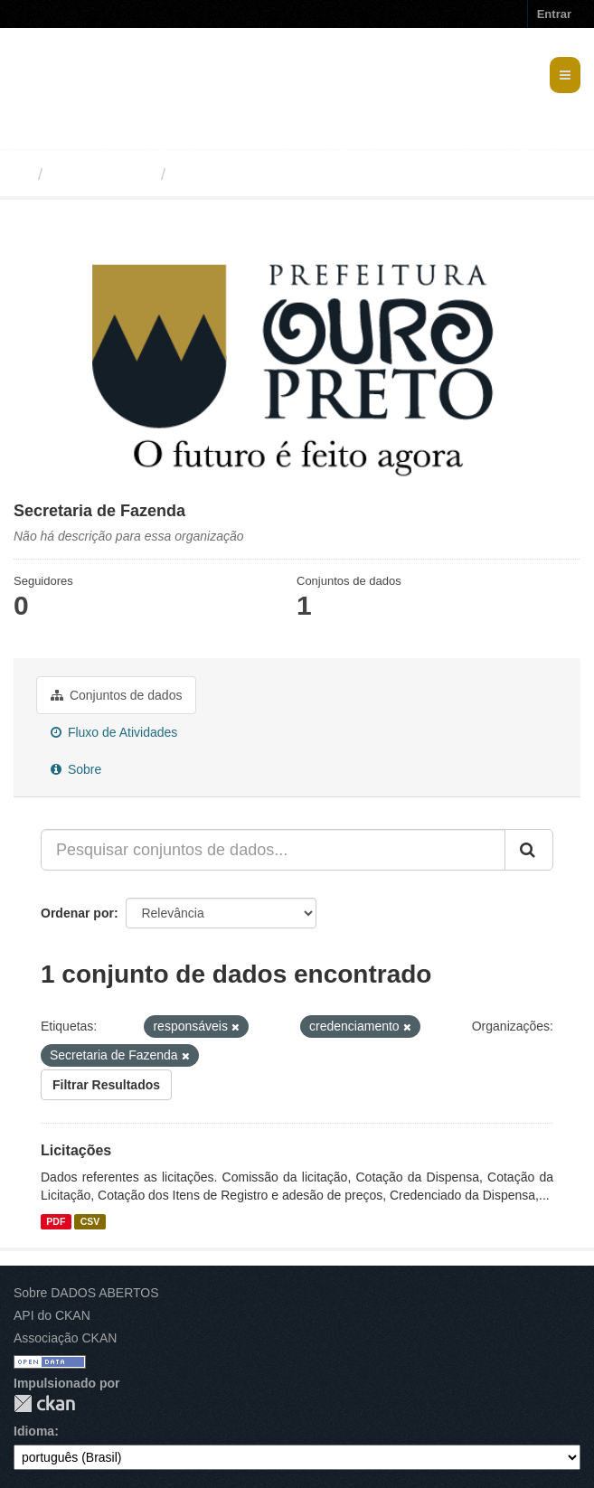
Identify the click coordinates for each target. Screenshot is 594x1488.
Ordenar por (77, 913)
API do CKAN (52, 1315)
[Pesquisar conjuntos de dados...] (273, 850)
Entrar (554, 14)
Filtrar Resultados (106, 1085)
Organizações (102, 174)
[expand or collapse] (565, 75)
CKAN (44, 1403)
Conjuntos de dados (116, 695)
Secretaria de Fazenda (260, 174)
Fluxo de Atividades (114, 732)
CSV (90, 1221)
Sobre (76, 769)
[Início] (21, 174)
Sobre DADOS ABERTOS (86, 1293)
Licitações (76, 1150)
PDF (55, 1221)
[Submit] (528, 850)
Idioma (34, 1431)
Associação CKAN (65, 1338)
